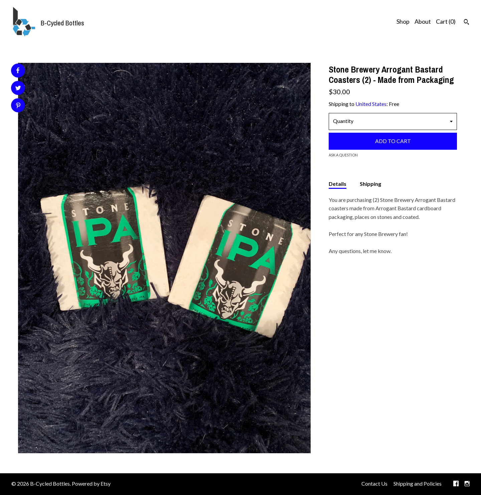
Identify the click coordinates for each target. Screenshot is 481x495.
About (423, 21)
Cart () (446, 21)
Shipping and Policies (417, 483)
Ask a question (343, 155)
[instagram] (467, 484)
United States (370, 104)
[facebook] (456, 484)
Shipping (370, 183)
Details (337, 183)
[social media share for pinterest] (18, 106)
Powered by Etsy (91, 483)
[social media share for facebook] (17, 70)
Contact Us (374, 483)
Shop (403, 21)
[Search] (466, 22)
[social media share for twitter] (18, 89)
